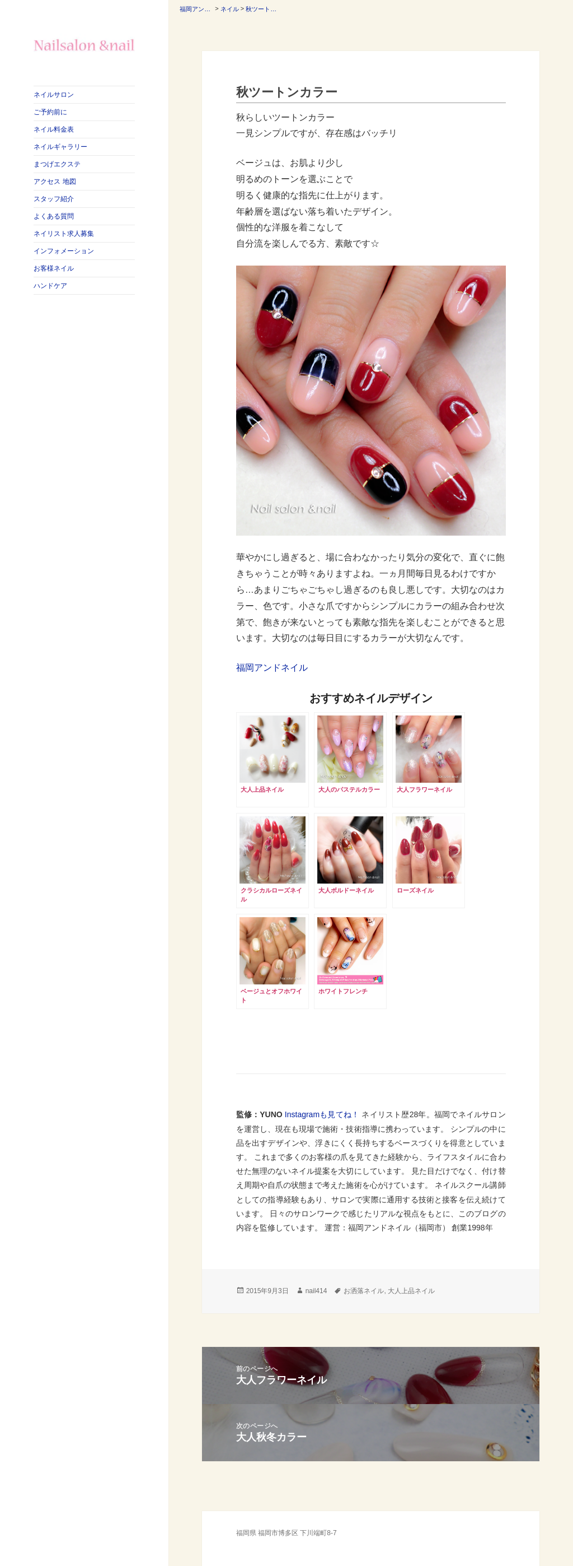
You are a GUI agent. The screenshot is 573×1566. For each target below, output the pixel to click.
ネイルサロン (54, 95)
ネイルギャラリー (60, 147)
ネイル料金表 (54, 129)
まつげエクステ (57, 164)
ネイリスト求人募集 (64, 234)
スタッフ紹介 (54, 199)
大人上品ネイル (411, 1291)
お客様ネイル (54, 268)
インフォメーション (64, 251)
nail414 (316, 1291)
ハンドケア (50, 286)
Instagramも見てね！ (322, 1114)
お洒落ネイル (364, 1291)
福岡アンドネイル (272, 667)
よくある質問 (54, 216)
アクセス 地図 (55, 181)
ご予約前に (50, 112)
